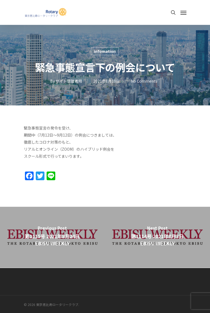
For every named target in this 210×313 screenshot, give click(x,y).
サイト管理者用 (69, 81)
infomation (105, 51)
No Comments (144, 81)
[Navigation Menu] (183, 12)
